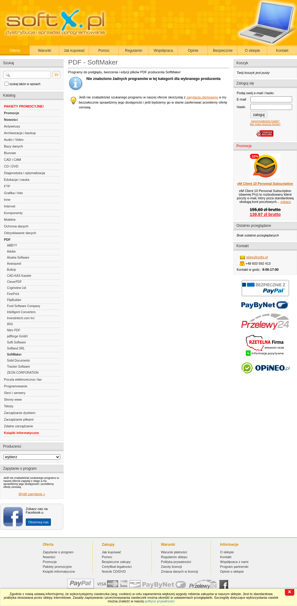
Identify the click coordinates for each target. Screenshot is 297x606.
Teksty (8, 406)
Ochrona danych (16, 226)
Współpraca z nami (234, 562)
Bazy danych (13, 146)
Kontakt (282, 50)
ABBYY (12, 245)
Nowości (11, 119)
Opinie (193, 50)
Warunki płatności (174, 552)
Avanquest (14, 263)
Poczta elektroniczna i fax (23, 379)
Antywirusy (12, 126)
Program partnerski (234, 566)
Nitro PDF (13, 330)
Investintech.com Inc (21, 318)
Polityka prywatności (176, 562)
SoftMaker (14, 354)
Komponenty (13, 213)
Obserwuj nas (38, 522)
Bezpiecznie (223, 50)
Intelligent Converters (21, 312)
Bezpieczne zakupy (116, 562)
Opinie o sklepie (232, 571)
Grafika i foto (13, 193)
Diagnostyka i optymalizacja (24, 173)
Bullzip (11, 269)
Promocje (11, 113)
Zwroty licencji (171, 566)
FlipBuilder (14, 300)
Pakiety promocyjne (57, 566)
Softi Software (16, 342)
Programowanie (15, 386)
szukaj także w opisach (24, 84)
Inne (7, 199)
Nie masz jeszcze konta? (265, 124)
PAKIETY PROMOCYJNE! (24, 106)
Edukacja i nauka (16, 179)
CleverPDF (14, 281)
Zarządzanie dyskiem (19, 413)
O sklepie (252, 50)
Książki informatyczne (21, 433)
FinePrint (13, 294)
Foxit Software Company (23, 306)
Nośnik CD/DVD (114, 571)
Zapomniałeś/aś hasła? (265, 121)
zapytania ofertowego (202, 97)
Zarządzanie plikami (19, 419)
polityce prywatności (159, 601)
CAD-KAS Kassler (19, 275)
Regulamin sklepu (174, 557)
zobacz (285, 202)
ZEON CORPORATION (22, 372)
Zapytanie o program (58, 552)
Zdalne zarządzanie (18, 426)
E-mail (241, 99)
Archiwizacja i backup (20, 133)
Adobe (11, 251)
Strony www (13, 399)
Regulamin (133, 50)
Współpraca (163, 50)
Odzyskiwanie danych (20, 233)
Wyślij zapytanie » (31, 494)
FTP (7, 186)
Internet (9, 206)
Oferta (15, 50)
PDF (7, 239)
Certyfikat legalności (117, 566)
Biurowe (10, 153)
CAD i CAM (12, 159)
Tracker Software (18, 366)
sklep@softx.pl (257, 257)
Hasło (241, 107)
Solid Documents (18, 360)
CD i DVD (11, 166)
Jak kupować (74, 50)
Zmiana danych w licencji (179, 571)
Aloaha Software (18, 257)
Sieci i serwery (14, 393)
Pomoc (103, 50)
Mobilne (10, 219)
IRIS (10, 324)
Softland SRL (16, 348)
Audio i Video (14, 139)
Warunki (44, 50)
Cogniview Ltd (16, 288)
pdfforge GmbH (17, 336)
